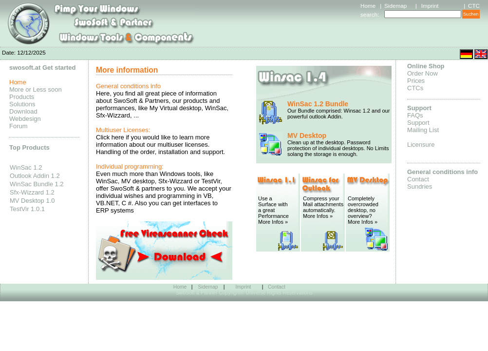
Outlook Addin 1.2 (35, 175)
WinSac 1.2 (26, 167)
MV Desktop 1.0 (32, 200)
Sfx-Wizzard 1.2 (32, 192)
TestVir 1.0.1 (27, 209)
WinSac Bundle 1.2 (37, 184)
